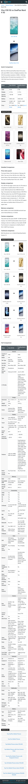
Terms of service (15, 782)
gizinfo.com (12, 780)
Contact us (22, 782)
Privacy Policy (6, 782)
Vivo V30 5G (14, 36)
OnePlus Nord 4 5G (14, 63)
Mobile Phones (9, 5)
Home (2, 5)
